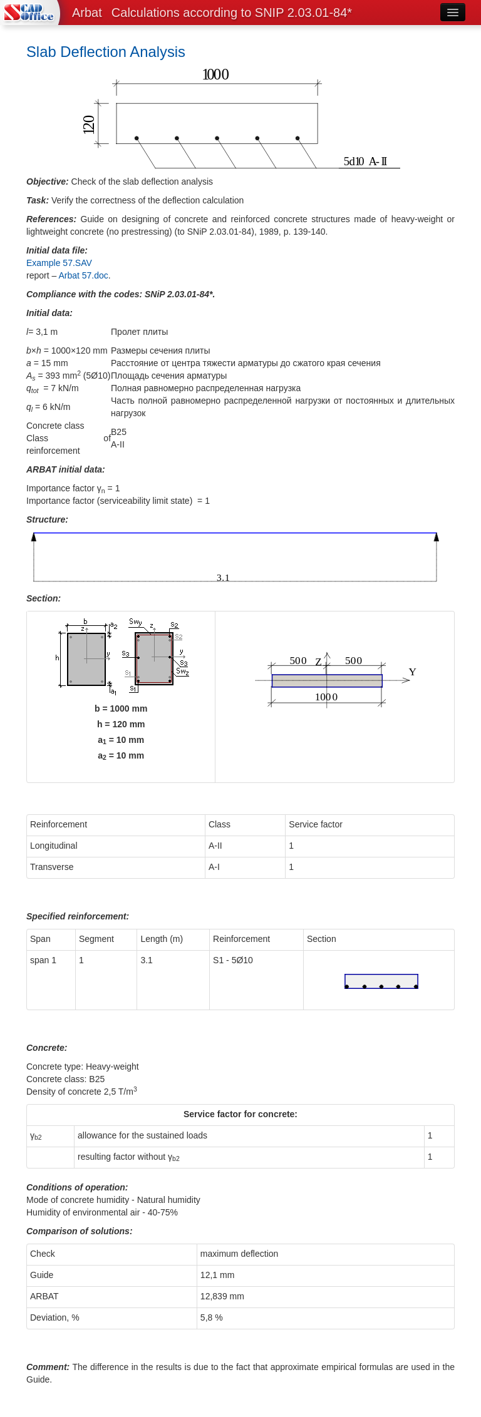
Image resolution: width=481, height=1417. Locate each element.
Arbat (87, 12)
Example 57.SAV (59, 263)
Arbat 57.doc (83, 275)
